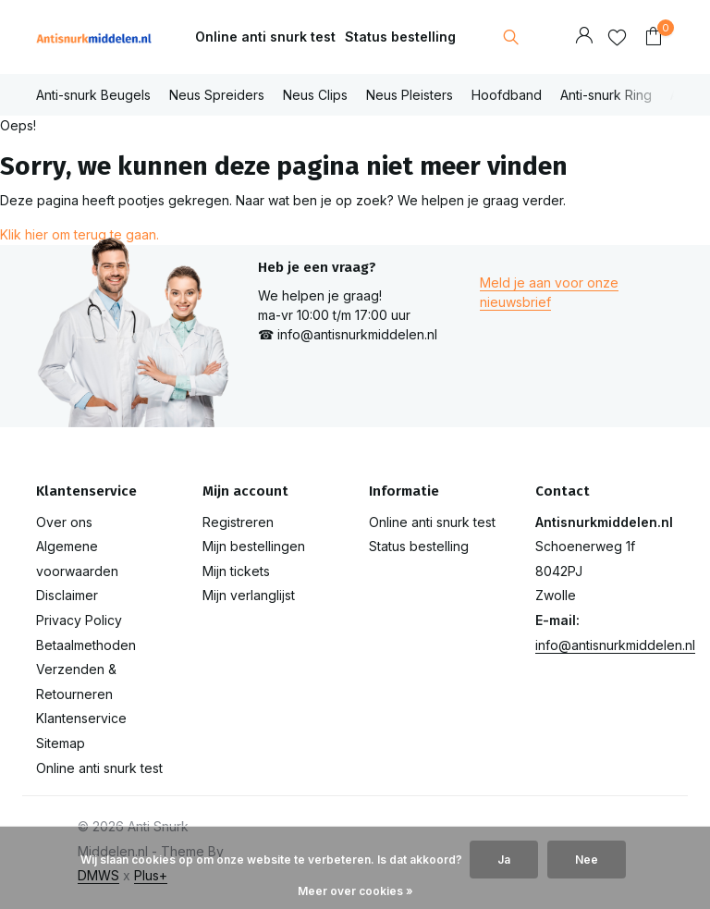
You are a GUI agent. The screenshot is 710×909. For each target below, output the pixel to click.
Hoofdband (506, 95)
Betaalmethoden (86, 645)
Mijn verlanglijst (248, 595)
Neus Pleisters (409, 95)
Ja (503, 859)
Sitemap (60, 743)
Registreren (238, 522)
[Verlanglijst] (617, 37)
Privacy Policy (79, 620)
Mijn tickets (236, 571)
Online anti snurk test (265, 36)
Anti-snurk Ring (606, 95)
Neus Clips (315, 95)
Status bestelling (400, 36)
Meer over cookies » (355, 891)
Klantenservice (81, 718)
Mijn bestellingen (253, 546)
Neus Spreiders (216, 95)
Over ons (64, 522)
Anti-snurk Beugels (93, 95)
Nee (586, 859)
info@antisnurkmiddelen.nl (615, 645)
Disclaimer (67, 595)
